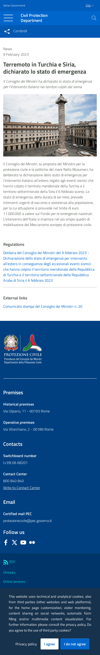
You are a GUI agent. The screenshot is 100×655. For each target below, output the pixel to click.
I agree (49, 644)
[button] (94, 18)
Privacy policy (26, 644)
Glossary (9, 572)
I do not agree (75, 644)
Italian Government (14, 5)
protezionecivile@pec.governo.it (27, 520)
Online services (14, 581)
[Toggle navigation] (8, 17)
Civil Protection (34, 18)
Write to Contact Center (21, 487)
